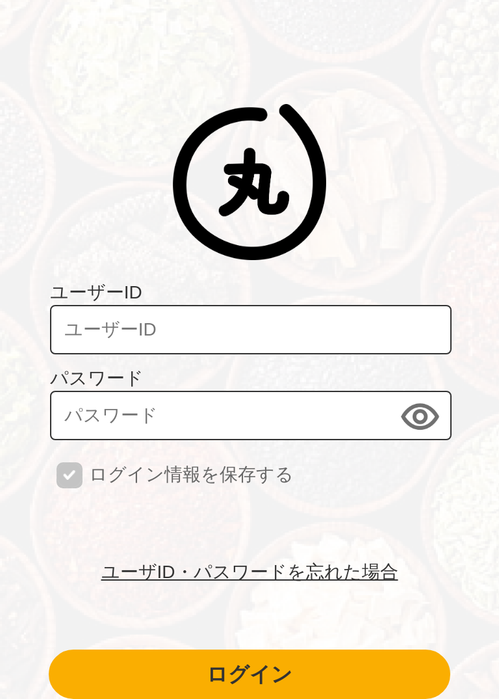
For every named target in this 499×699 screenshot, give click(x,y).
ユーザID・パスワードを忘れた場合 (249, 572)
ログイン (249, 674)
